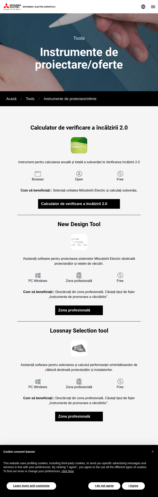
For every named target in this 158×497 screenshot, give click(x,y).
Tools (30, 99)
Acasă (11, 99)
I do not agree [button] (104, 485)
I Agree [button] (133, 485)
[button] (152, 451)
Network (143, 6)
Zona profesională (74, 310)
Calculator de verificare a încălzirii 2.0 (74, 204)
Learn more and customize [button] (31, 485)
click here (68, 471)
